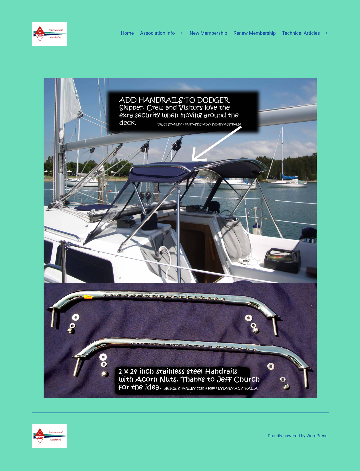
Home (127, 33)
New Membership (208, 33)
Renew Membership (255, 33)
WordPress (316, 435)
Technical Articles (301, 33)
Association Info (157, 33)
